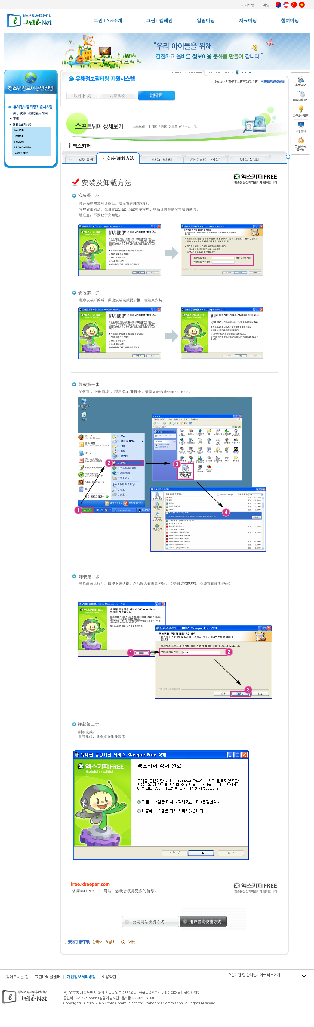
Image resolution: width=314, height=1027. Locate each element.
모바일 (264, 5)
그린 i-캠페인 (159, 20)
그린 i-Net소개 (108, 20)
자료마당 (248, 20)
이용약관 (109, 977)
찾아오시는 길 (17, 977)
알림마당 (206, 20)
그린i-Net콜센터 (47, 977)
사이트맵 (247, 5)
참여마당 (290, 20)
